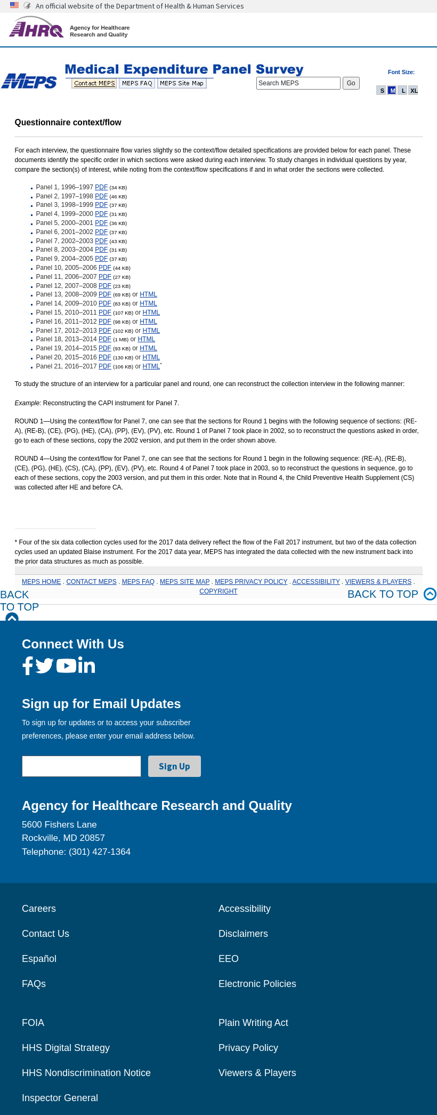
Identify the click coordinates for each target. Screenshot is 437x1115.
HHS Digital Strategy (66, 1047)
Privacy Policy (248, 1047)
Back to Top (19, 607)
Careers (39, 908)
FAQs (34, 983)
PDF (101, 187)
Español (39, 958)
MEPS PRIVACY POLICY (251, 581)
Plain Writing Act (253, 1022)
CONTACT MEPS (91, 581)
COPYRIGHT (218, 591)
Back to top (392, 594)
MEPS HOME (41, 581)
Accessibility (244, 908)
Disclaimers (243, 933)
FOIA (33, 1022)
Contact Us (45, 933)
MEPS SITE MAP (184, 581)
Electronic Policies (257, 983)
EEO (228, 958)
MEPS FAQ (138, 581)
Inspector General (60, 1098)
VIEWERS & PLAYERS (378, 581)
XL (414, 90)
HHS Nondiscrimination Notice (86, 1073)
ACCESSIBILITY (316, 581)
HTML (148, 294)
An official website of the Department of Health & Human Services (140, 6)
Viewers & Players (257, 1073)
